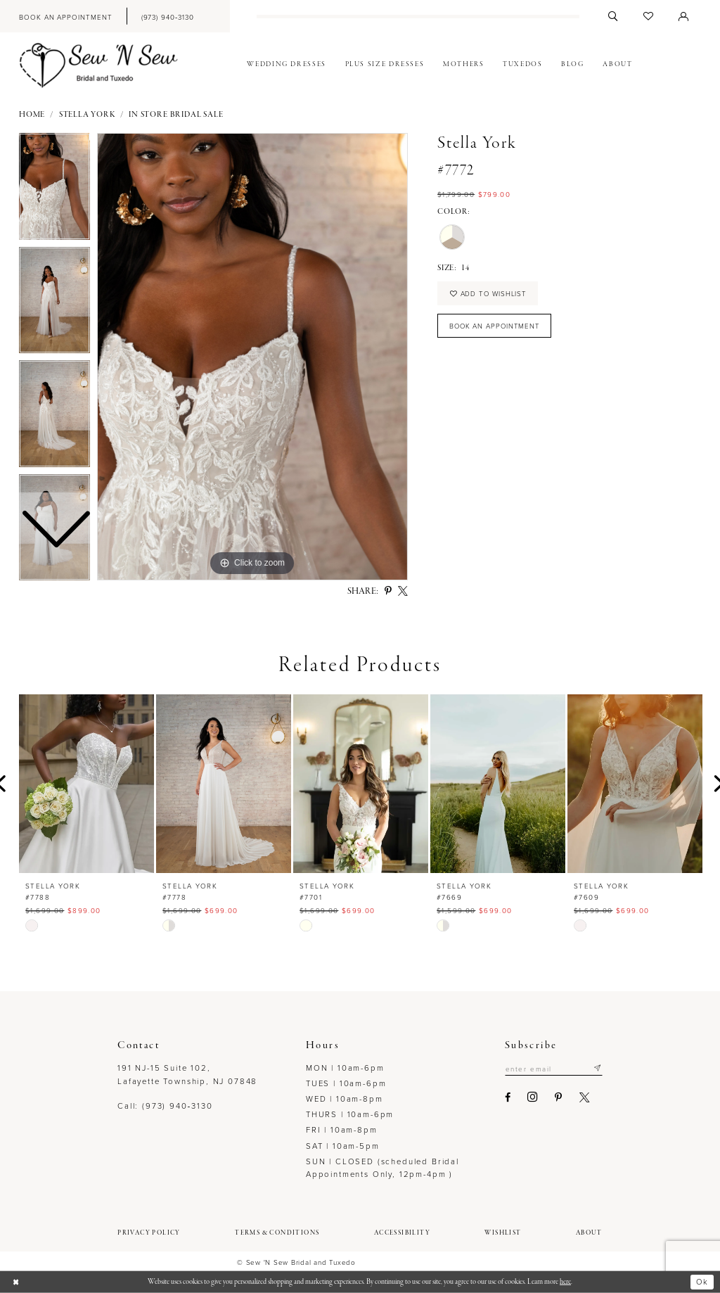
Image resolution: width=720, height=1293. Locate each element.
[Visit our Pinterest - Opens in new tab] (557, 1097)
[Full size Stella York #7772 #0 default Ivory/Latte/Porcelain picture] (252, 357)
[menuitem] (65, 16)
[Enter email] (553, 1069)
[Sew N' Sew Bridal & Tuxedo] (99, 65)
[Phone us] (167, 16)
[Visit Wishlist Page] (648, 16)
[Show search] (613, 16)
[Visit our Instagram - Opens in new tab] (532, 1098)
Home (32, 115)
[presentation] (86, 783)
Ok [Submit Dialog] (702, 1281)
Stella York (87, 115)
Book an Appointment (496, 326)
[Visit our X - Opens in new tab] (583, 1097)
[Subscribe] (597, 1069)
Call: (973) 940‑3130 (164, 1105)
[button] (683, 16)
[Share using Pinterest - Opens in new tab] (388, 592)
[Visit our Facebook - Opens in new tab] (506, 1097)
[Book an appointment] (65, 16)
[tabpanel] (252, 357)
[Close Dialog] (15, 1282)
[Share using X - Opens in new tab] (403, 592)
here (565, 1282)
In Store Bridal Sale (176, 115)
